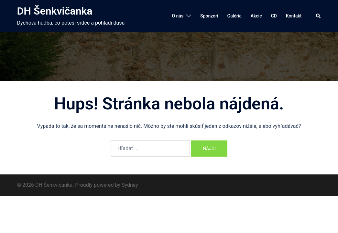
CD (274, 15)
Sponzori (209, 15)
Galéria (234, 15)
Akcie (256, 15)
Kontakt (294, 15)
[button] (318, 16)
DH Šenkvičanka (55, 11)
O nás (177, 15)
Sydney (130, 185)
